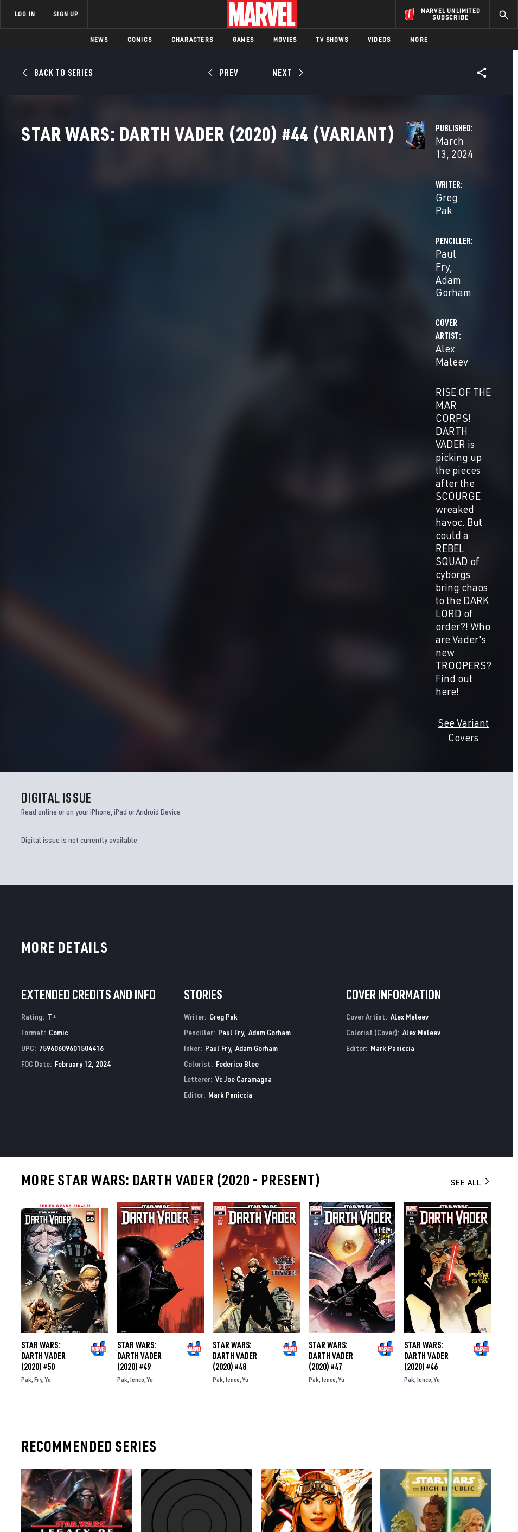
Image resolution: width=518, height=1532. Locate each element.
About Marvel (106, 1371)
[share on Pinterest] (454, 1417)
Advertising (196, 1366)
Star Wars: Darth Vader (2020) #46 (426, 1018)
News (99, 39)
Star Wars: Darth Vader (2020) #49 (139, 1018)
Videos (379, 39)
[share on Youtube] (406, 1417)
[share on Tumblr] (477, 1393)
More (419, 39)
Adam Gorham (399, 255)
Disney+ (187, 1382)
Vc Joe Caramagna (243, 741)
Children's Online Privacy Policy (321, 1493)
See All (471, 844)
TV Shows (332, 39)
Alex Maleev (197, 299)
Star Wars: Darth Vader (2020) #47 (331, 1018)
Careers (108, 1407)
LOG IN (25, 14)
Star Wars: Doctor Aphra (307, 1253)
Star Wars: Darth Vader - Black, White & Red (186, 1259)
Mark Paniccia (230, 757)
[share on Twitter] (430, 1393)
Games (243, 39)
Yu (48, 1041)
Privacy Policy (80, 1493)
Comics (139, 39)
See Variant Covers (211, 400)
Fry (38, 1041)
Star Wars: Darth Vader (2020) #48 (235, 1018)
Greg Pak (190, 255)
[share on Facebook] (407, 1394)
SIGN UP (65, 14)
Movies (285, 39)
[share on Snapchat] (430, 1417)
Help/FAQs (112, 1391)
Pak (26, 1041)
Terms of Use (30, 1493)
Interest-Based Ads (472, 1493)
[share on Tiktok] (406, 1439)
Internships (116, 1422)
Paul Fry (344, 255)
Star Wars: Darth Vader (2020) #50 (43, 1018)
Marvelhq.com (200, 1398)
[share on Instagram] (454, 1393)
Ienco (137, 1041)
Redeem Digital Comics (186, 1423)
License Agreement (404, 1493)
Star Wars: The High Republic (431, 1253)
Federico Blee (237, 725)
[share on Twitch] (477, 1417)
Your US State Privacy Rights (152, 1493)
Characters (192, 39)
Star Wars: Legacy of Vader (70, 1253)
